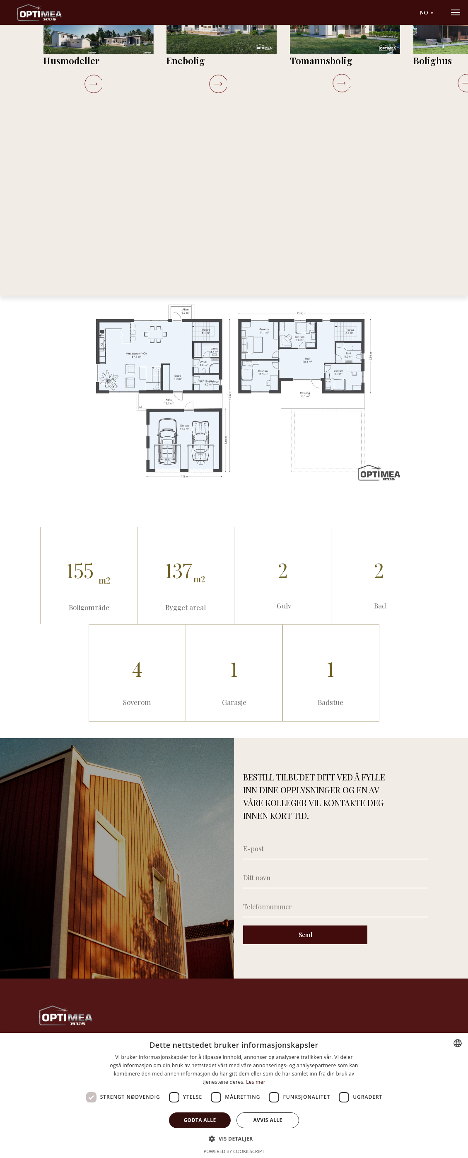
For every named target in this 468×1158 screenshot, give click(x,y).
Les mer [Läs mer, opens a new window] (255, 1081)
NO (416, 12)
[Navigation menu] (455, 12)
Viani (85, 60)
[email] (331, 848)
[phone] (331, 906)
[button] (360, 250)
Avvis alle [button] (267, 1120)
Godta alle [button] (199, 1120)
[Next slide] (258, 148)
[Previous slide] (27, 148)
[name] (331, 877)
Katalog (57, 60)
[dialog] (234, 1095)
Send (301, 935)
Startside (24, 60)
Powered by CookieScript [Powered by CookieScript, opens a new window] (234, 1151)
